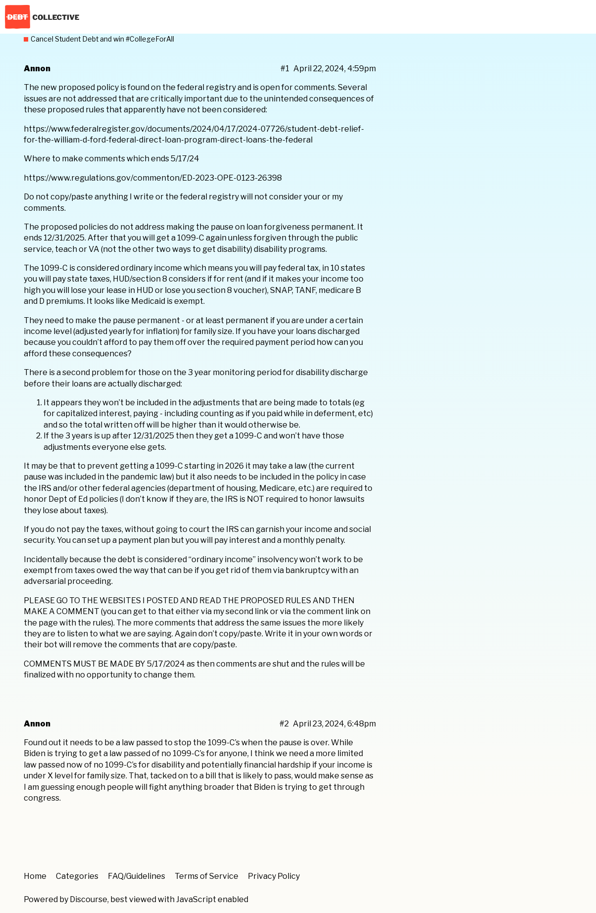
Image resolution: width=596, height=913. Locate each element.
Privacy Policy (274, 876)
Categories (77, 876)
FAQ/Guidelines (136, 876)
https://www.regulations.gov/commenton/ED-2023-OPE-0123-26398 (153, 178)
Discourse (88, 899)
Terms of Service (206, 876)
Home (35, 876)
